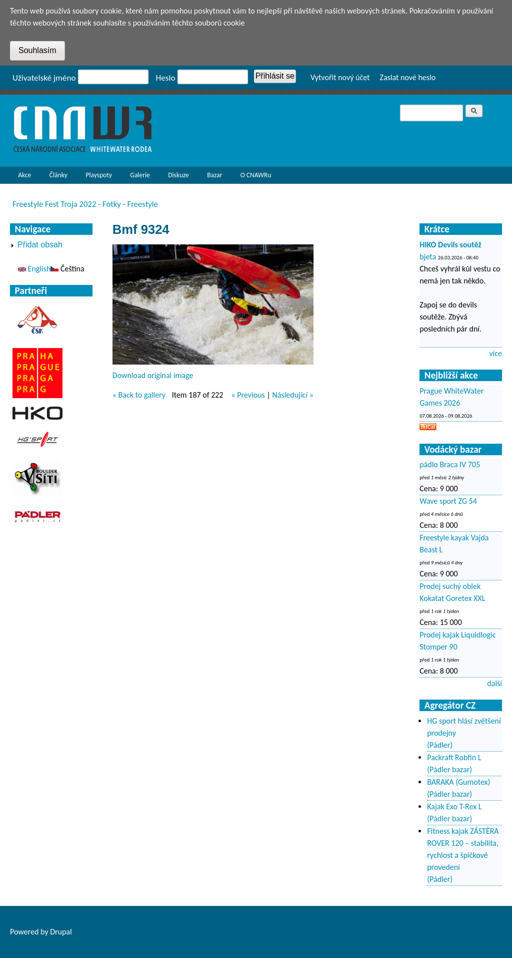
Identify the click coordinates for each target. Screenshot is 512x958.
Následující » (292, 395)
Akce (22, 177)
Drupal (61, 931)
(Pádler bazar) (449, 769)
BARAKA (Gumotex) (458, 782)
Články (56, 177)
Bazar (214, 175)
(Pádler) (439, 745)
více (495, 353)
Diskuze (178, 175)
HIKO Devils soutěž (451, 244)
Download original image (153, 375)
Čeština (67, 268)
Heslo (166, 78)
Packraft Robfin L (454, 757)
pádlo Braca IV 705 (450, 464)
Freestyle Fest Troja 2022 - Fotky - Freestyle (85, 204)
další (494, 683)
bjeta (428, 256)
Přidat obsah (40, 244)
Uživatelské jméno (44, 78)
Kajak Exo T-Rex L (454, 806)
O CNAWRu (253, 177)
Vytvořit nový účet (340, 77)
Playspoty (96, 177)
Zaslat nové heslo (408, 77)
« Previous (247, 395)
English (34, 268)
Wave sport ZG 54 (448, 501)
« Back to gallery (139, 395)
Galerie (140, 175)
